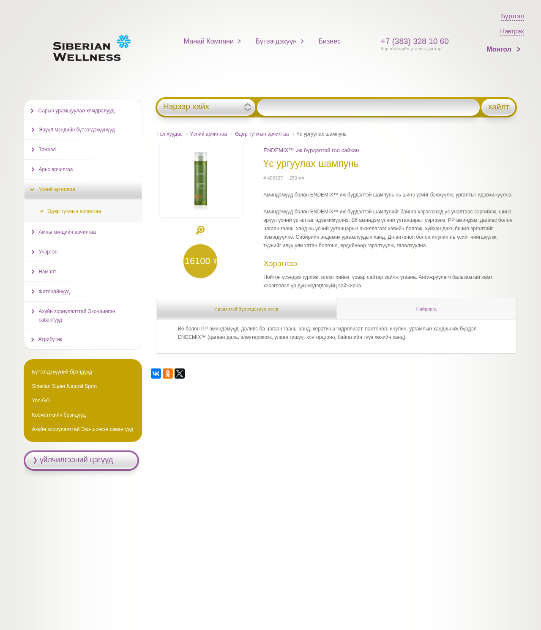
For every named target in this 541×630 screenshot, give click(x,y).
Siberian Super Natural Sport (64, 386)
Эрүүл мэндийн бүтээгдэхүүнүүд (77, 130)
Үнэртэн (48, 252)
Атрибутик (50, 339)
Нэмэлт (47, 272)
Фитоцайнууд (54, 292)
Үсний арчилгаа (208, 134)
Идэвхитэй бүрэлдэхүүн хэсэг (246, 308)
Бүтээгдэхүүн (276, 41)
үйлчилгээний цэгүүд (76, 459)
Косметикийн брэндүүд (59, 415)
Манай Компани (209, 41)
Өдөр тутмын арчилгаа (262, 134)
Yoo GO (41, 401)
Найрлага (426, 308)
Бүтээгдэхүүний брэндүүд (62, 372)
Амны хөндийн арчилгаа (67, 232)
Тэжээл (47, 150)
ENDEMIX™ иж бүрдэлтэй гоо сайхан (311, 150)
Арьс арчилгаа (56, 169)
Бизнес (330, 41)
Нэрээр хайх (186, 106)
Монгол (499, 49)
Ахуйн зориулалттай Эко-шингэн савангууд (77, 315)
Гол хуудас (170, 134)
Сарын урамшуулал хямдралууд (76, 111)
